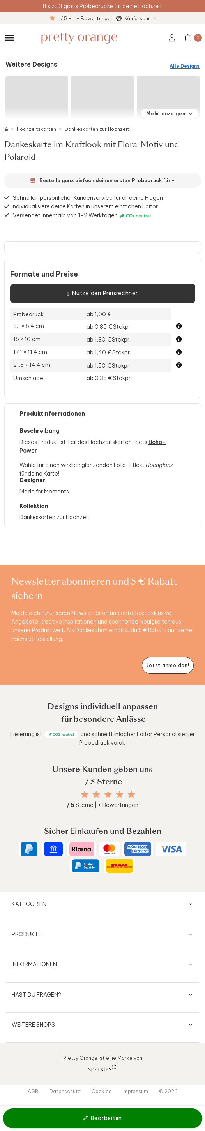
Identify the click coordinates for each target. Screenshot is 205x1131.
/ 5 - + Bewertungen (86, 18)
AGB (33, 1091)
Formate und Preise (44, 274)
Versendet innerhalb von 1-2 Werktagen (83, 215)
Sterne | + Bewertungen (102, 805)
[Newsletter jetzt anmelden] (168, 665)
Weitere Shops (33, 1024)
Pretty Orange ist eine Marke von (102, 1063)
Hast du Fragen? (36, 994)
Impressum (135, 1091)
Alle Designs (185, 66)
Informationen (34, 964)
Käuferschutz (140, 18)
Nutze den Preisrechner (102, 294)
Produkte (27, 934)
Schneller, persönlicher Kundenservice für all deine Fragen (88, 197)
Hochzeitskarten (36, 129)
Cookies (101, 1091)
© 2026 (168, 1091)
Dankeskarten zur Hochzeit (97, 129)
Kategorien (29, 903)
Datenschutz (65, 1091)
